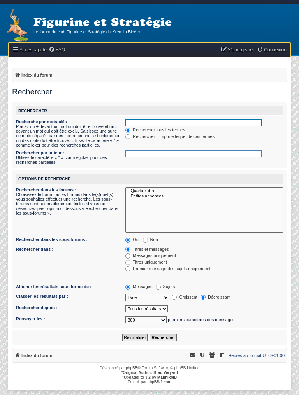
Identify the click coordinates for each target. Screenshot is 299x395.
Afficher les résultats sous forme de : (53, 286)
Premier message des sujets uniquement (167, 268)
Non (150, 239)
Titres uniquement (146, 262)
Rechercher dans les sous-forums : (52, 239)
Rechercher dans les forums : (46, 189)
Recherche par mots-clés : (43, 121)
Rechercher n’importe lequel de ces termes (170, 136)
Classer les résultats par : (42, 296)
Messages (138, 286)
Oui (132, 239)
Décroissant (215, 297)
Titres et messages (147, 249)
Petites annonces (204, 196)
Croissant (184, 297)
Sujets (165, 286)
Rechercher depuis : (36, 307)
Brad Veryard (165, 373)
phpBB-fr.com (159, 382)
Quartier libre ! (204, 191)
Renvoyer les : (30, 318)
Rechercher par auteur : (40, 152)
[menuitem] (57, 50)
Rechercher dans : (34, 249)
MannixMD (167, 377)
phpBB (131, 368)
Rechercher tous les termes (155, 130)
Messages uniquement (150, 255)
